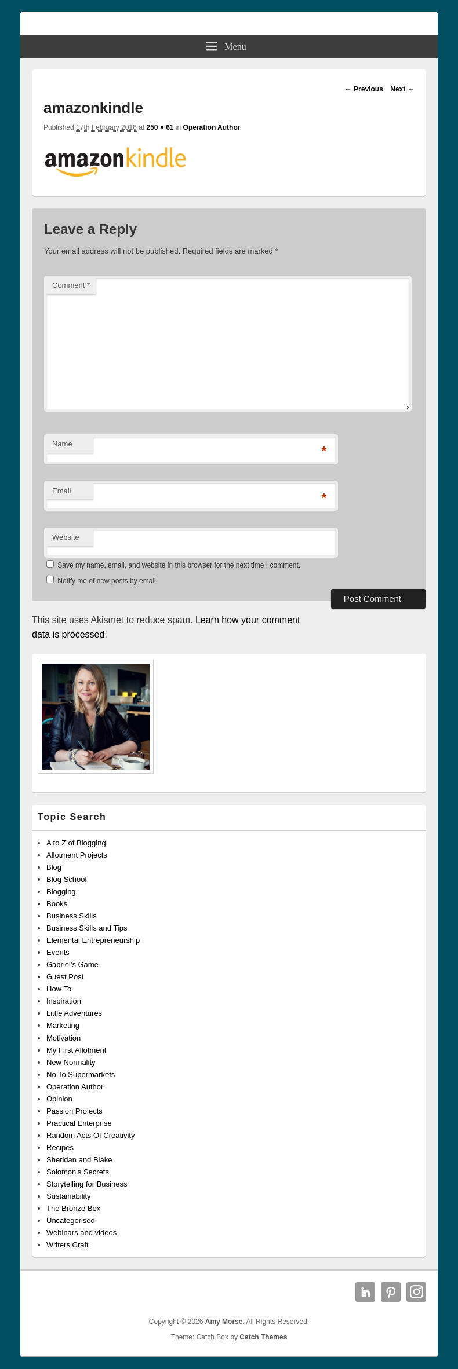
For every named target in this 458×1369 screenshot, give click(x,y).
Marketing (62, 1025)
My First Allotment (76, 1050)
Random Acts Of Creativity (90, 1135)
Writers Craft (67, 1244)
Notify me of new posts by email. (107, 581)
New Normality (71, 1062)
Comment (71, 285)
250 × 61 (159, 127)
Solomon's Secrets (77, 1171)
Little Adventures (74, 1013)
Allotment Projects (76, 855)
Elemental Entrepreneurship (93, 940)
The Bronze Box (73, 1208)
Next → (402, 89)
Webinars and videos (81, 1232)
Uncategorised (70, 1220)
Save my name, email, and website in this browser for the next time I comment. (178, 565)
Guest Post (64, 976)
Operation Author (212, 127)
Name (62, 444)
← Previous (364, 89)
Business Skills (71, 916)
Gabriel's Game (72, 964)
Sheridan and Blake (79, 1159)
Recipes (60, 1147)
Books (56, 903)
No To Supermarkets (80, 1074)
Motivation (63, 1038)
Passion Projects (74, 1111)
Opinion (59, 1099)
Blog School (66, 879)
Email (61, 490)
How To (58, 988)
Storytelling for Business (86, 1184)
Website (65, 537)
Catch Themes (263, 1337)
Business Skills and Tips (86, 928)
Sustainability (68, 1196)
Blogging (61, 891)
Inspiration (63, 1001)
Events (58, 952)
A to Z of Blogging (76, 843)
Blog (53, 867)
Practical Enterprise (79, 1123)
